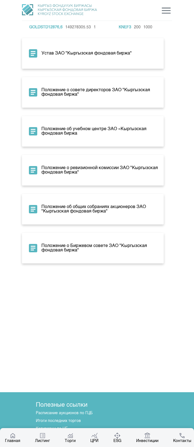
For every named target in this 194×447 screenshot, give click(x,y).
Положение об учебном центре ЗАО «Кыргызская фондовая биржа (87, 131)
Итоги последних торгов (58, 421)
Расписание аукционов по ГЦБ (64, 413)
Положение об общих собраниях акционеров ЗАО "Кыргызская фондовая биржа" (87, 209)
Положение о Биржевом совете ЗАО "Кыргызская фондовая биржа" (87, 248)
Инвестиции (147, 437)
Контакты (182, 437)
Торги (70, 437)
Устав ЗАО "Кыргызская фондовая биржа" (80, 53)
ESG (117, 437)
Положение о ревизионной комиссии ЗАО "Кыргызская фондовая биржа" (93, 170)
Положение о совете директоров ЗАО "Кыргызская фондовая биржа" (89, 92)
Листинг (42, 437)
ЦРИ (94, 437)
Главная (12, 437)
